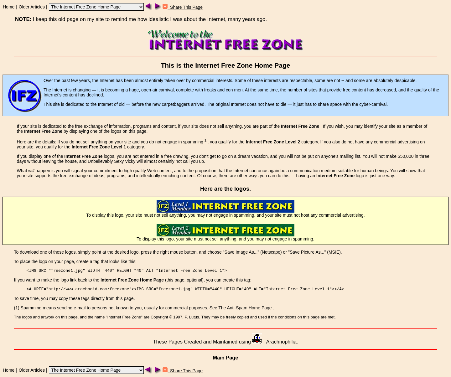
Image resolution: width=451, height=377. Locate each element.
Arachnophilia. (282, 341)
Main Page (225, 357)
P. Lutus (192, 317)
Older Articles (32, 6)
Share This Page (183, 7)
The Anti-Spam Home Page (245, 307)
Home (8, 6)
